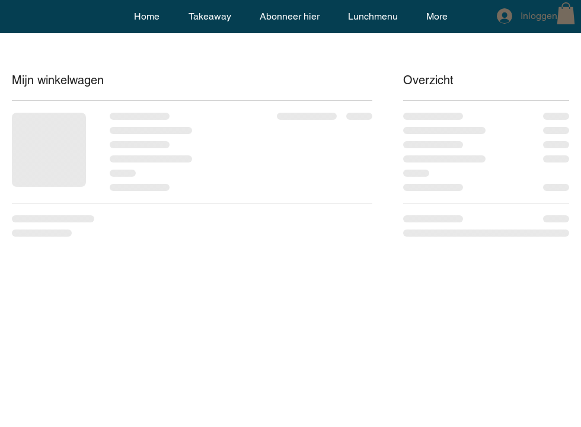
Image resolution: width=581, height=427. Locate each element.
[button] (566, 13)
